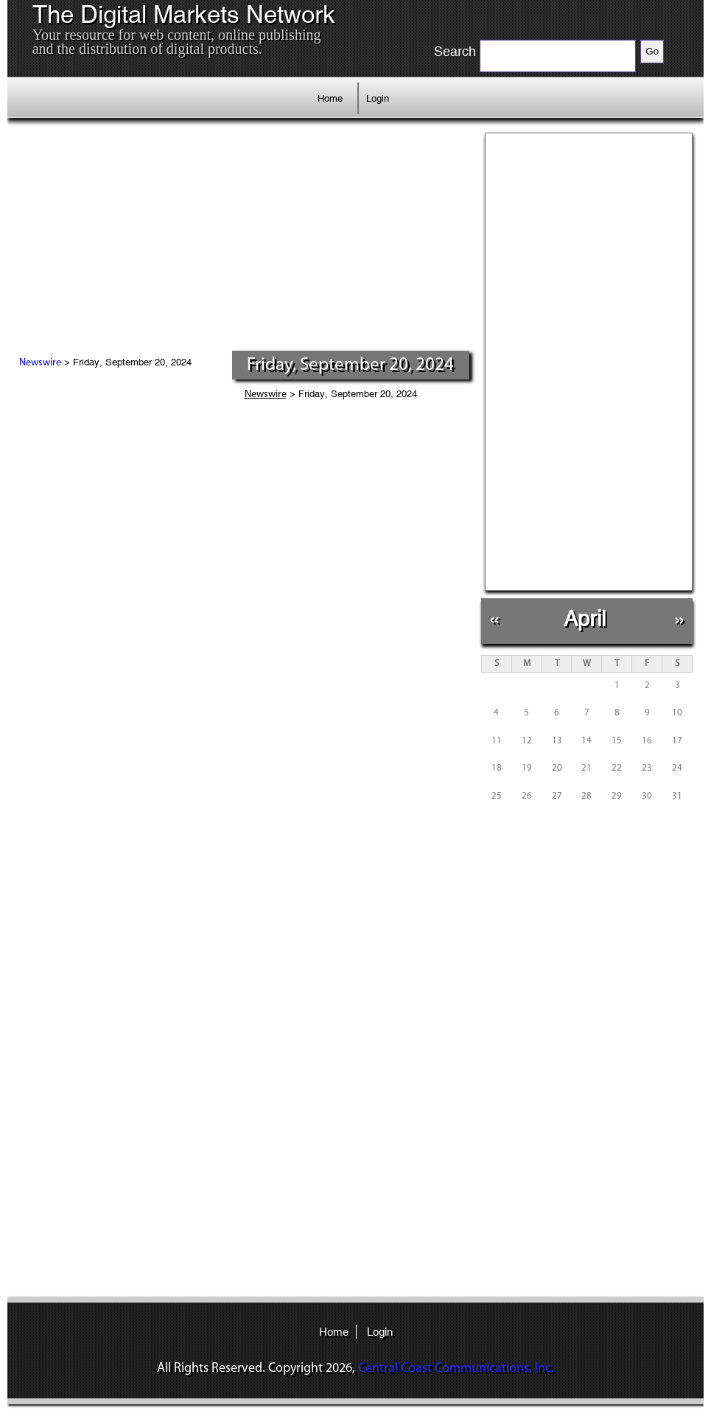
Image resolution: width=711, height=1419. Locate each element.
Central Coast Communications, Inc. (456, 1369)
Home (330, 98)
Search (455, 51)
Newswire (40, 362)
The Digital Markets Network (183, 14)
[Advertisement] (244, 239)
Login (377, 98)
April (585, 618)
